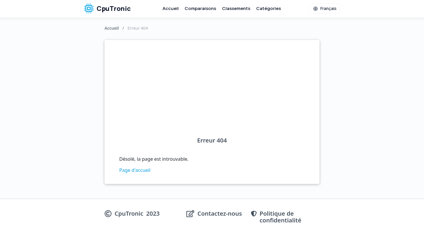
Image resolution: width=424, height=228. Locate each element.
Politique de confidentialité (281, 217)
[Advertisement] (212, 93)
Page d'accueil (134, 170)
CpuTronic (107, 9)
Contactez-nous (219, 213)
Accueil (171, 8)
